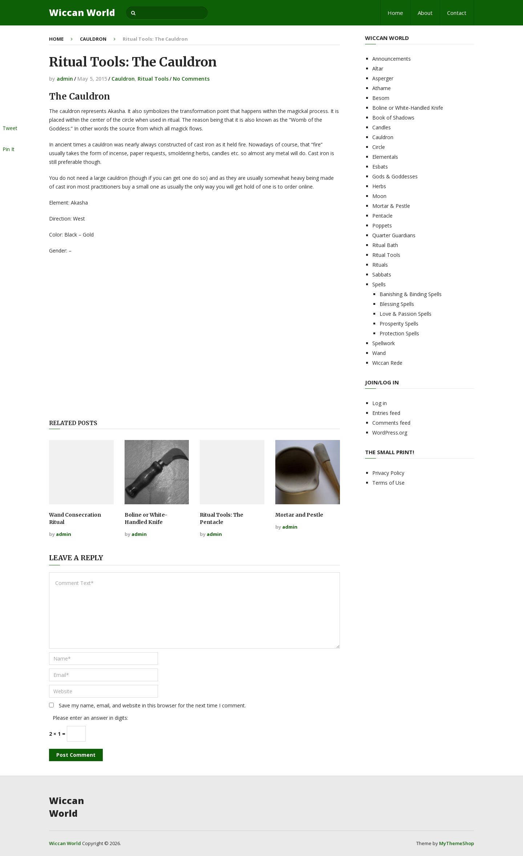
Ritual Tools (153, 78)
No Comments (191, 78)
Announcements (391, 58)
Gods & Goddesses (395, 176)
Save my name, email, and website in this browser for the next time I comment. (152, 705)
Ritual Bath (385, 245)
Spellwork (383, 343)
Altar (377, 68)
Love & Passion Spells (405, 313)
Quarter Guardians (393, 235)
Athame (381, 88)
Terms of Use (388, 482)
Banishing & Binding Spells (411, 294)
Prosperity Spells (399, 323)
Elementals (385, 156)
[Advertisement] (194, 338)
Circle (378, 147)
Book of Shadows (393, 117)
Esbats (380, 166)
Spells (379, 284)
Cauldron (93, 39)
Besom (380, 97)
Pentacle (382, 215)
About (425, 12)
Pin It (9, 149)
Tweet (10, 128)
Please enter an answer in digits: (90, 717)
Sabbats (381, 274)
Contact (456, 12)
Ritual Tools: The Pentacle (221, 518)
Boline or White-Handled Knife (146, 518)
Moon (379, 196)
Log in (379, 403)
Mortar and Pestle (299, 515)
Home (395, 12)
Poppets (382, 225)
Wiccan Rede (387, 362)
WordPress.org (389, 432)
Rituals (380, 264)
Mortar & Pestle (391, 205)
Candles (381, 127)
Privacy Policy (388, 472)
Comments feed (391, 422)
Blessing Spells (397, 303)
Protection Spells (399, 333)
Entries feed (386, 412)
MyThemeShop (456, 843)
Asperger (382, 78)
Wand (379, 353)
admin (65, 78)
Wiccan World (82, 12)
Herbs (379, 186)
